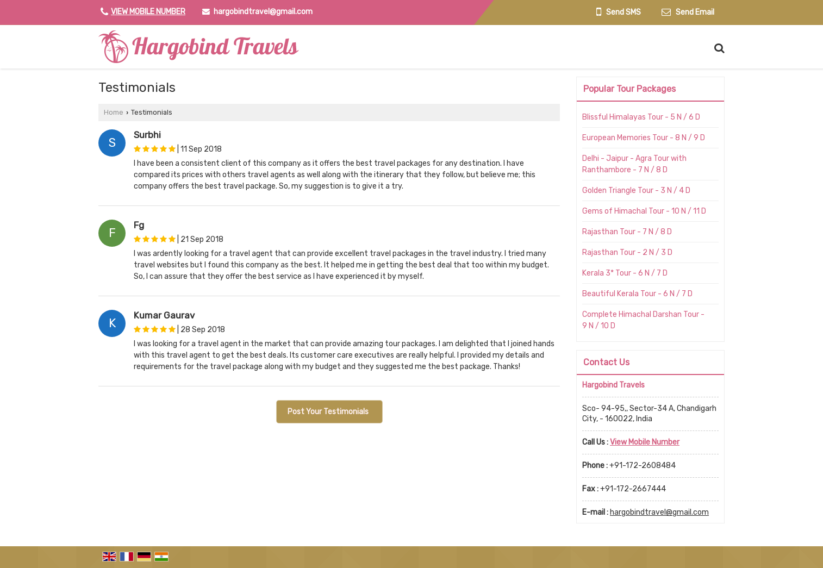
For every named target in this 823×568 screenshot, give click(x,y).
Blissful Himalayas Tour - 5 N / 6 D (641, 117)
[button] (148, 11)
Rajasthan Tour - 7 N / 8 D (627, 231)
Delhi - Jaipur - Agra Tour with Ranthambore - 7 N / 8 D (634, 164)
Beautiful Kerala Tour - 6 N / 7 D (637, 293)
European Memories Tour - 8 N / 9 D (643, 137)
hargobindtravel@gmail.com (263, 11)
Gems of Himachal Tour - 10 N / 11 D (644, 211)
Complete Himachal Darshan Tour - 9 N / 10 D (643, 320)
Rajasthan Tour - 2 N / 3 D (627, 252)
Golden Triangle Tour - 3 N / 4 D (636, 190)
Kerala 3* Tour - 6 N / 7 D (625, 273)
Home (113, 112)
